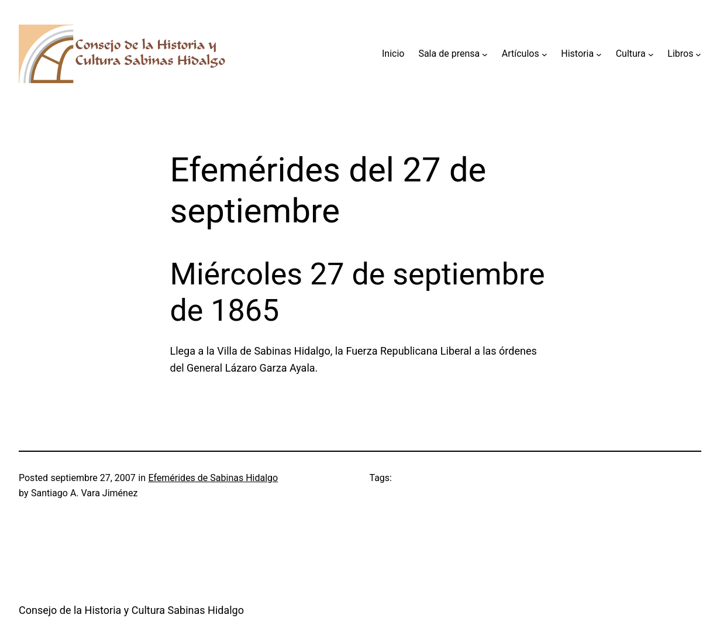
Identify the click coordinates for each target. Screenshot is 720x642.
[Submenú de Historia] (599, 54)
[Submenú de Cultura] (651, 54)
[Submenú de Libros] (698, 54)
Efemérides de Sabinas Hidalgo (213, 477)
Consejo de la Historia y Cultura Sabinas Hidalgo (131, 610)
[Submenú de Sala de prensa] (485, 54)
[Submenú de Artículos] (544, 54)
